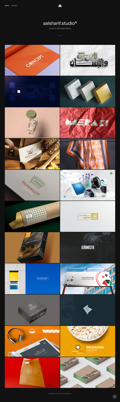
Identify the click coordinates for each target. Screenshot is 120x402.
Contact (14, 6)
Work (7, 6)
